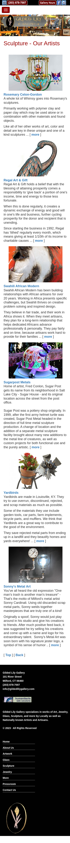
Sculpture (8, 765)
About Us (8, 747)
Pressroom (9, 784)
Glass (6, 759)
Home (6, 741)
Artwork (7, 753)
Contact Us (9, 790)
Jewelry (7, 771)
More (6, 777)
